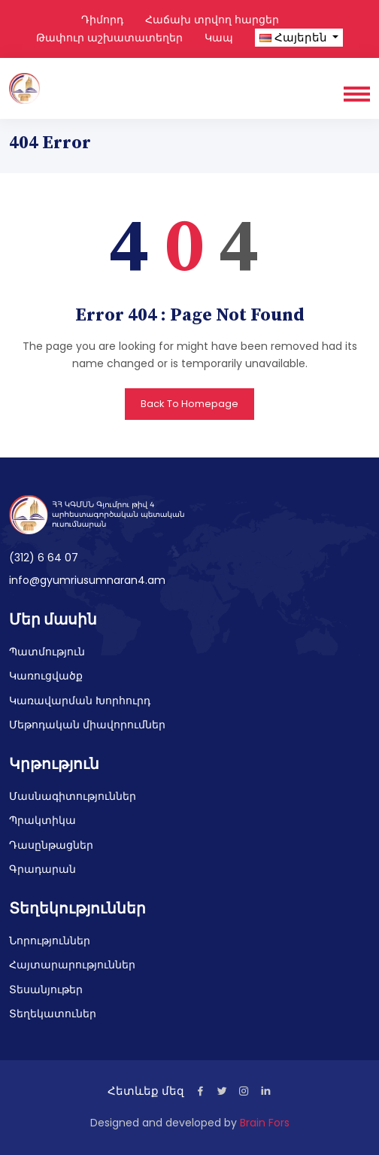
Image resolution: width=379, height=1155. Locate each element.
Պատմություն (47, 651)
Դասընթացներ (51, 845)
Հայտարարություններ (72, 964)
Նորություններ (49, 940)
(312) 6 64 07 (43, 557)
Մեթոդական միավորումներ (87, 724)
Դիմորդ (102, 19)
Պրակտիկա (42, 820)
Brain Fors (265, 1122)
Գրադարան (42, 869)
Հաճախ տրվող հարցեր (212, 19)
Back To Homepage (189, 404)
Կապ (219, 37)
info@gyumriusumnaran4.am (87, 580)
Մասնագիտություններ (72, 796)
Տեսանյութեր (46, 989)
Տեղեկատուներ (52, 1013)
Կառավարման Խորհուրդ (79, 700)
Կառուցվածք (46, 675)
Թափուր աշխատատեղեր (109, 37)
